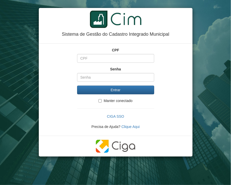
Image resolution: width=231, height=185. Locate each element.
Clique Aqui (130, 127)
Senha (115, 69)
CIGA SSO (115, 116)
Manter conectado (115, 101)
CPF (115, 50)
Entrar (115, 90)
